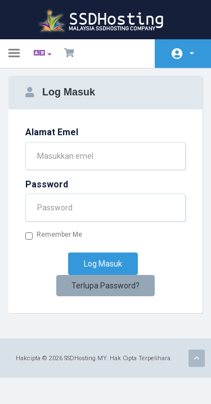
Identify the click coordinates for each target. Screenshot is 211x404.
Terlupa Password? (105, 285)
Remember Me (53, 235)
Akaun (192, 53)
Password (46, 184)
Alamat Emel (51, 132)
